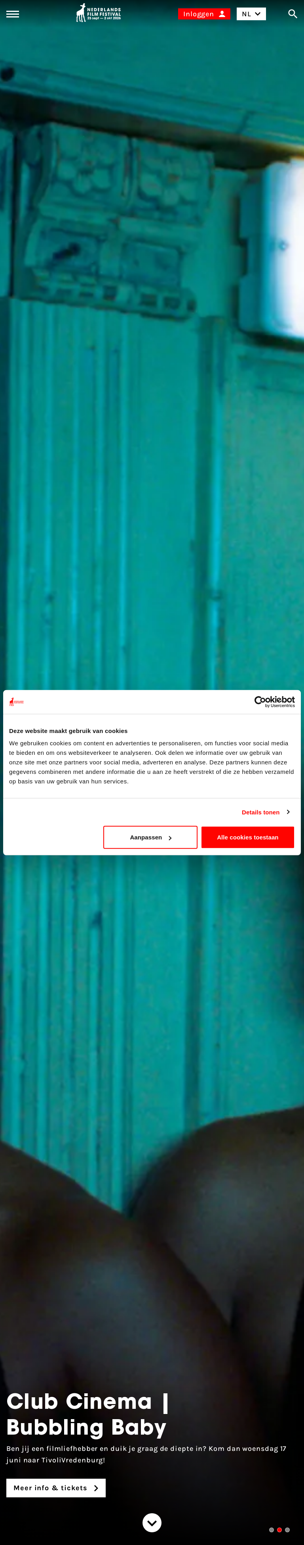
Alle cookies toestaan (248, 837)
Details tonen (260, 811)
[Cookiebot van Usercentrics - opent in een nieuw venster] (260, 702)
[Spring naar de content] (152, 1522)
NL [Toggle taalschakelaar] (251, 14)
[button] (271, 1530)
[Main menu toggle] (12, 14)
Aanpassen (150, 837)
